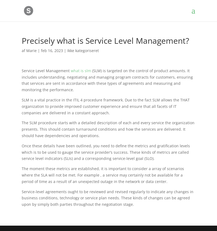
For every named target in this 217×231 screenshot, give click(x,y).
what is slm (81, 70)
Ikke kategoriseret (83, 50)
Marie (31, 50)
